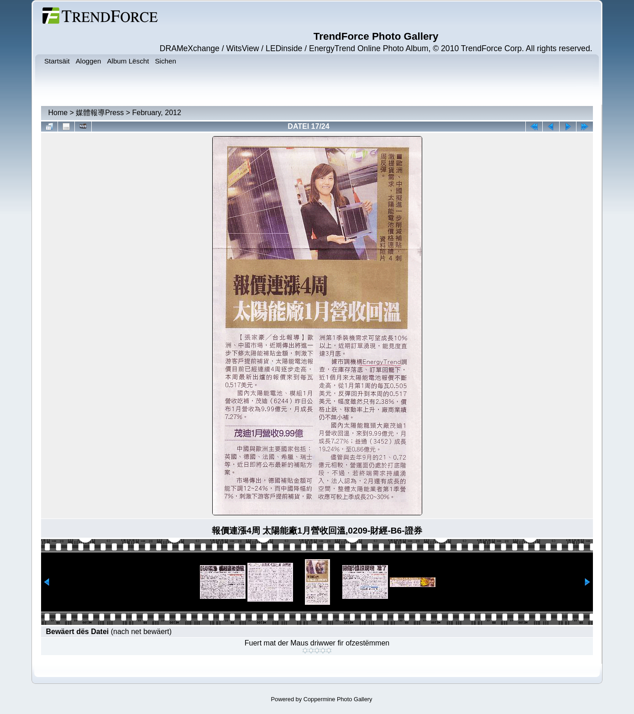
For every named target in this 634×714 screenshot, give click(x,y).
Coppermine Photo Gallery (338, 699)
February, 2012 (156, 112)
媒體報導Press (100, 112)
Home (58, 112)
